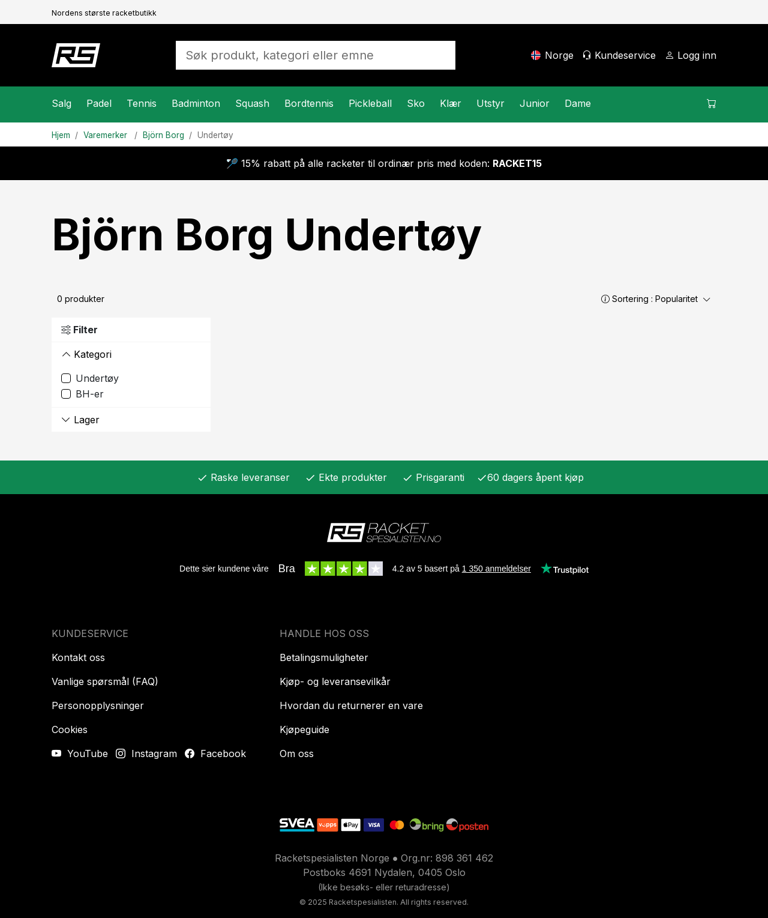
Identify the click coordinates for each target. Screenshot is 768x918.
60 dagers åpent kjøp (530, 477)
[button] (605, 299)
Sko (416, 103)
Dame (578, 103)
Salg (61, 103)
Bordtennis (309, 103)
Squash (252, 103)
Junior (535, 103)
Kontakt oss (78, 657)
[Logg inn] (690, 55)
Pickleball (370, 103)
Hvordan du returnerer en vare (351, 705)
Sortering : (656, 299)
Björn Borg (163, 135)
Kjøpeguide (304, 729)
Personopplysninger (98, 705)
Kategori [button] (86, 354)
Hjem (61, 135)
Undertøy (215, 135)
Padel (99, 103)
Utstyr (490, 103)
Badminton (196, 103)
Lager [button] (80, 419)
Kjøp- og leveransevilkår (335, 681)
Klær (450, 103)
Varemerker (106, 135)
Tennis (142, 103)
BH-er (90, 394)
